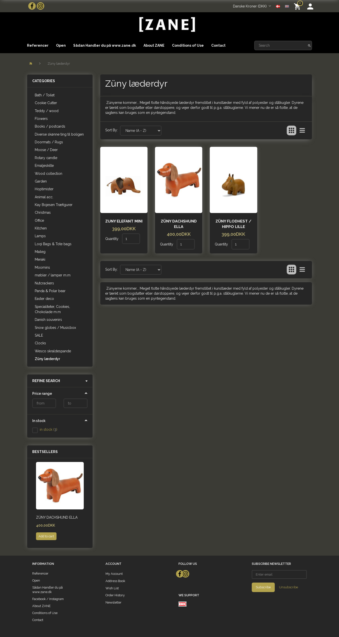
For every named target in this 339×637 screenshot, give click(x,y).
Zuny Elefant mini (123, 221)
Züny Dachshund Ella (57, 517)
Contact (218, 45)
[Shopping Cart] (298, 6)
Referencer (37, 45)
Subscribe (263, 587)
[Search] (309, 45)
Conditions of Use (188, 45)
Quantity (112, 239)
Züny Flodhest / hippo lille (234, 224)
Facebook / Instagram (48, 599)
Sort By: (111, 130)
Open (61, 45)
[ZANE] (166, 24)
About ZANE (154, 45)
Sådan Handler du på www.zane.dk (104, 45)
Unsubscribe (288, 587)
